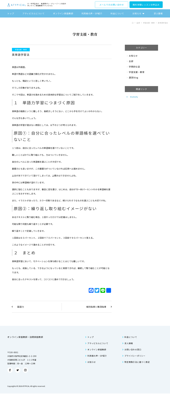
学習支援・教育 (21, 49)
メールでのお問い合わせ (111, 4)
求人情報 (158, 13)
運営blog (133, 77)
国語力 (20, 306)
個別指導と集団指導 (96, 306)
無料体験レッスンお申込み (146, 4)
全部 (131, 61)
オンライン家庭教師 (63, 13)
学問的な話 (134, 66)
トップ (10, 13)
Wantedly (134, 97)
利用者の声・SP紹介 (92, 13)
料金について (117, 13)
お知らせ (136, 13)
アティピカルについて (33, 13)
